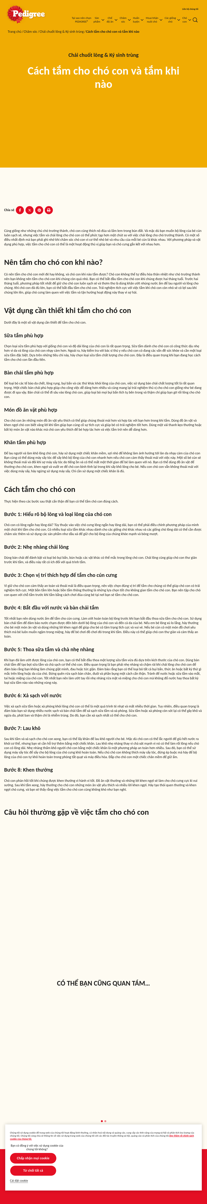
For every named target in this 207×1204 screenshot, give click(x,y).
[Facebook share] (20, 210)
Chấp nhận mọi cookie (33, 1158)
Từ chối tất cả (33, 1170)
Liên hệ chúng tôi (190, 9)
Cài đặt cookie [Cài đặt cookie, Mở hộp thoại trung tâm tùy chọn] (19, 1180)
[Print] (49, 210)
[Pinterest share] (39, 210)
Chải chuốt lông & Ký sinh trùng (62, 32)
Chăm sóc (30, 32)
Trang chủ (14, 32)
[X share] (29, 210)
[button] (102, 1121)
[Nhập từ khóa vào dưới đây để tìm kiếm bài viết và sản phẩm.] (195, 19)
